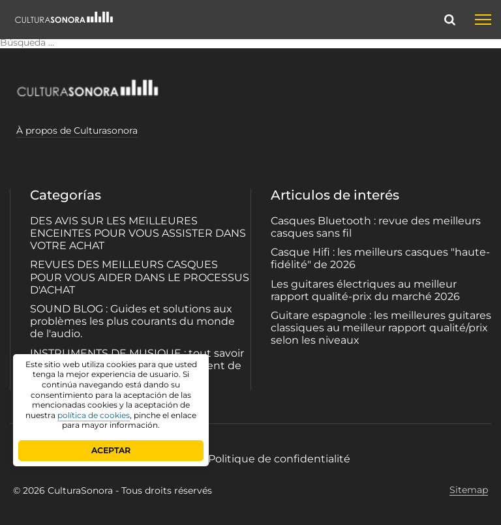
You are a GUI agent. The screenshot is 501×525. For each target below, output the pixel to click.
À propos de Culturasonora (77, 130)
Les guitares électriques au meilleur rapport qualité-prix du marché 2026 (365, 290)
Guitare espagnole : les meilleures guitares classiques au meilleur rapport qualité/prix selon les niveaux (381, 327)
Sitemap (468, 490)
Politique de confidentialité (279, 459)
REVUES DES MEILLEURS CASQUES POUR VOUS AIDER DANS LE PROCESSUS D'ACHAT (139, 276)
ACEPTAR (110, 450)
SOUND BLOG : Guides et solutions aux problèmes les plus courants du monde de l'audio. (132, 321)
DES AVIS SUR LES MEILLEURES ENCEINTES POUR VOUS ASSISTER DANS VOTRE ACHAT (138, 233)
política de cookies (93, 415)
